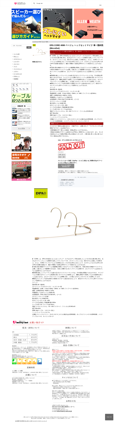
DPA (47, 41)
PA (40, 41)
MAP (31, 380)
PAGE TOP (109, 417)
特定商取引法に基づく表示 (26, 421)
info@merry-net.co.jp (64, 411)
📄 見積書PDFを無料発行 (66, 180)
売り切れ (61, 152)
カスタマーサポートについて (40, 421)
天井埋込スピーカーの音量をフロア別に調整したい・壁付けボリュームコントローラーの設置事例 (24, 111)
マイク (43, 41)
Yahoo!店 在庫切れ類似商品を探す (66, 166)
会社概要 (17, 421)
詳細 (27, 352)
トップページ (35, 41)
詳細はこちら (63, 333)
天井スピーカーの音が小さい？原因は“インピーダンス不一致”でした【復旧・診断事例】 (24, 117)
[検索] (59, 3)
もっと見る (21, 128)
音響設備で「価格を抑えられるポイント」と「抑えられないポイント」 (24, 123)
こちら (81, 358)
